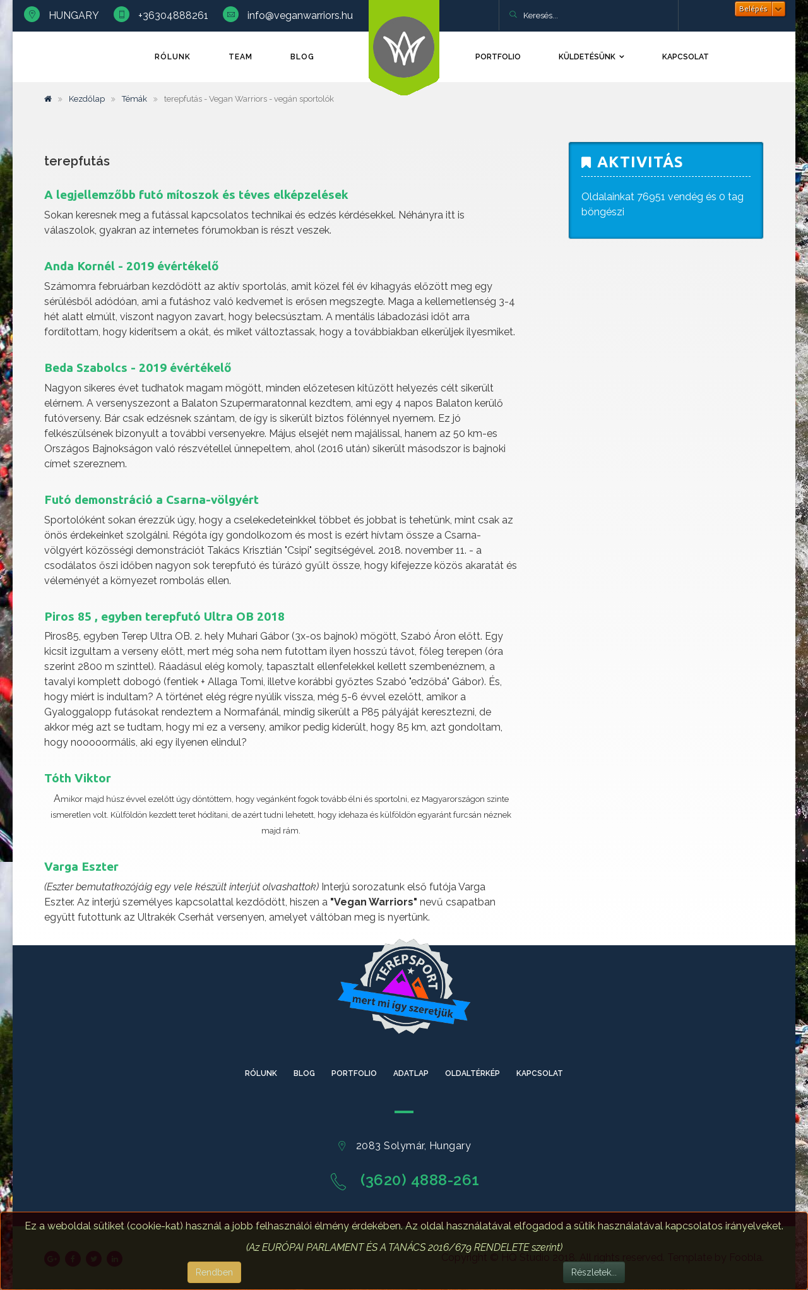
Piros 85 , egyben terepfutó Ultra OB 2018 (164, 616)
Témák (134, 99)
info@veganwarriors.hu (300, 15)
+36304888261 (173, 15)
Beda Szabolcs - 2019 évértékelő (138, 367)
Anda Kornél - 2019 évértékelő (131, 266)
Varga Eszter (81, 866)
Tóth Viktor (77, 778)
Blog (302, 56)
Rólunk (173, 56)
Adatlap (411, 1073)
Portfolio (498, 56)
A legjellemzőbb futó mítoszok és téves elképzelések (196, 194)
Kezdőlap (87, 99)
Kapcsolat (685, 56)
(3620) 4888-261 (420, 1180)
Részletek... (594, 1272)
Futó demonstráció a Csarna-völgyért (151, 499)
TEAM (240, 56)
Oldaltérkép (472, 1073)
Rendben (214, 1272)
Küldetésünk (587, 56)
